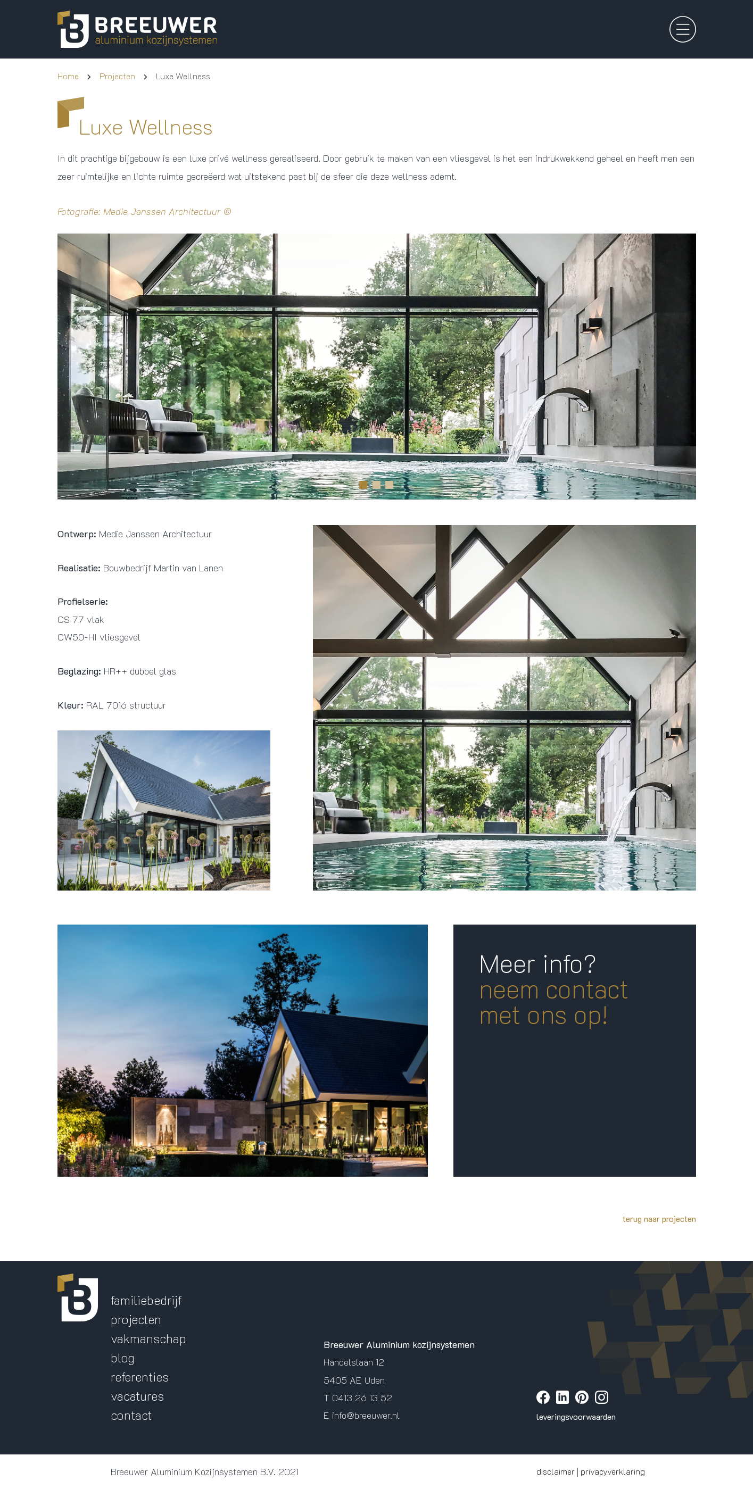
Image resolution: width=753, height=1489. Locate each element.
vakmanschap (148, 1338)
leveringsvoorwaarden (576, 1416)
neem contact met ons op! (553, 1001)
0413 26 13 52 (362, 1397)
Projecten (117, 75)
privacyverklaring (613, 1471)
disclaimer (555, 1471)
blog (123, 1357)
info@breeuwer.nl (366, 1415)
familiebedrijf (146, 1300)
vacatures (137, 1395)
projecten (136, 1319)
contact (131, 1415)
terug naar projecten (659, 1218)
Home (68, 75)
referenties (140, 1376)
